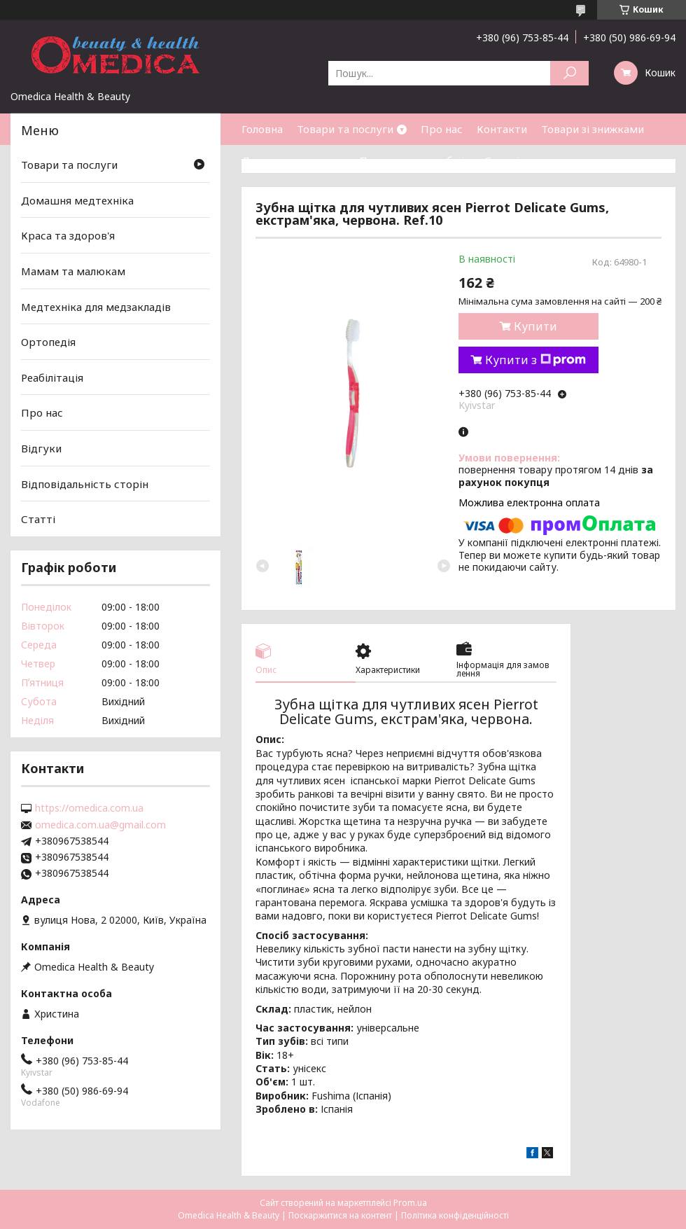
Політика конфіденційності (455, 1215)
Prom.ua (410, 1203)
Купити (535, 326)
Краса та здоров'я (68, 235)
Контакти (502, 129)
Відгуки (41, 448)
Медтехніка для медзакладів (96, 306)
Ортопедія (48, 342)
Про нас (442, 129)
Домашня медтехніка (77, 200)
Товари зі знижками (592, 129)
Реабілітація (52, 377)
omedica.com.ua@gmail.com (100, 825)
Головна (262, 129)
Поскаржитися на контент (340, 1215)
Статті (501, 160)
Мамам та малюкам (73, 271)
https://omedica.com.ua (89, 808)
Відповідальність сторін (84, 484)
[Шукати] (569, 73)
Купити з (535, 360)
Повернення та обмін (414, 160)
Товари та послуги (345, 129)
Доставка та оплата (293, 160)
